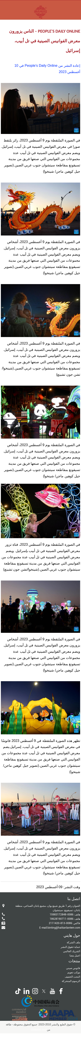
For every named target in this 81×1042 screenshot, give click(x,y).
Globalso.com (39, 1029)
